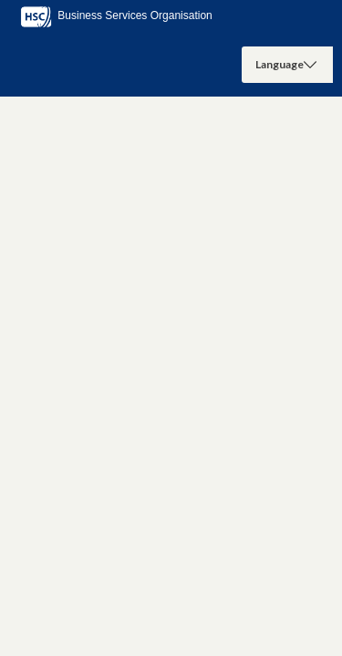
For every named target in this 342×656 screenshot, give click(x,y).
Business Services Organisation (115, 15)
